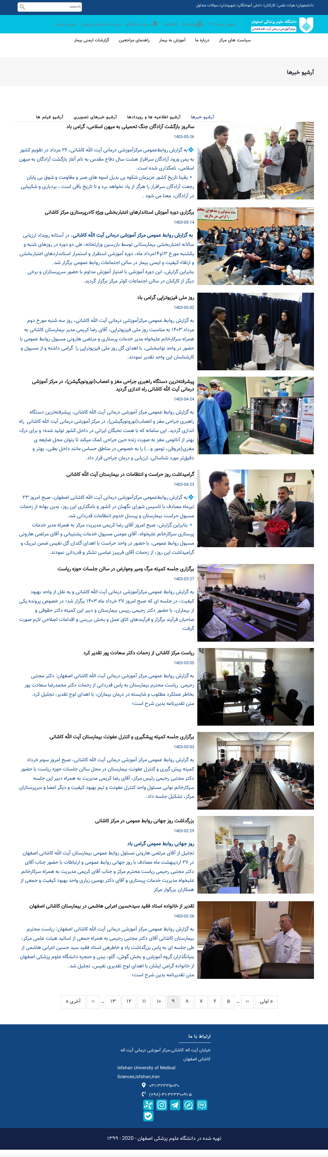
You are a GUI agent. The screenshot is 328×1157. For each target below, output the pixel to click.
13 (111, 1009)
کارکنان (269, 5)
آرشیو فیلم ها (49, 125)
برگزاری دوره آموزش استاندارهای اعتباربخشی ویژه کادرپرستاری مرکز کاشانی (119, 220)
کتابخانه (168, 29)
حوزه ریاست (221, 29)
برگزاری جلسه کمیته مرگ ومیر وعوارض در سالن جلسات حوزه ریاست (125, 577)
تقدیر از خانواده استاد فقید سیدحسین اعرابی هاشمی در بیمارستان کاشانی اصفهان (111, 914)
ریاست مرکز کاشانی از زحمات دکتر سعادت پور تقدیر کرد (138, 661)
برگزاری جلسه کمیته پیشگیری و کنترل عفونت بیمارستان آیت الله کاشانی (121, 745)
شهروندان (228, 5)
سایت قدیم (58, 29)
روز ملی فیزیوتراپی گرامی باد (165, 305)
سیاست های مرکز (235, 47)
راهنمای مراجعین (134, 47)
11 (141, 1009)
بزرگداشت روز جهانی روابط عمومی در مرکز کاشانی (144, 829)
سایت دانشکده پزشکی (95, 29)
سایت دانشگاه (138, 29)
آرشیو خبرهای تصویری (95, 125)
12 (126, 1009)
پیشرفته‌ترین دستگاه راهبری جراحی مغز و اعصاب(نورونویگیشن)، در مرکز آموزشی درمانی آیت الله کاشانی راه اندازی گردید (113, 393)
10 (156, 1009)
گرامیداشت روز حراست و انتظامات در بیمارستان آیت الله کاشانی (130, 482)
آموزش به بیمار (172, 47)
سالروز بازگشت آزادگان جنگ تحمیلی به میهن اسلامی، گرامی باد (130, 134)
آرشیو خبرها (202, 125)
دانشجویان (305, 5)
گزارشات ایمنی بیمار (91, 47)
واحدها (190, 29)
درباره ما (202, 47)
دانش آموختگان (250, 5)
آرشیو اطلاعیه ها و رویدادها (154, 125)
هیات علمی (286, 5)
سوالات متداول (207, 5)
